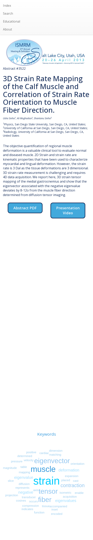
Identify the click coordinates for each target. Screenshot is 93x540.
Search (8, 13)
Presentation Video (68, 210)
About (7, 29)
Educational (11, 21)
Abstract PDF (25, 207)
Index (7, 5)
